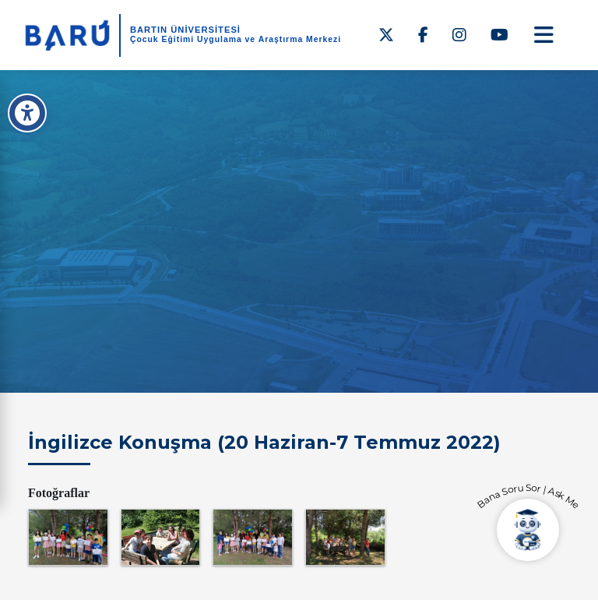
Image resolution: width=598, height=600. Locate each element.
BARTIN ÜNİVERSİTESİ (185, 29)
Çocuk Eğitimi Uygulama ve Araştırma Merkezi (235, 39)
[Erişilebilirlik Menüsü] (27, 113)
